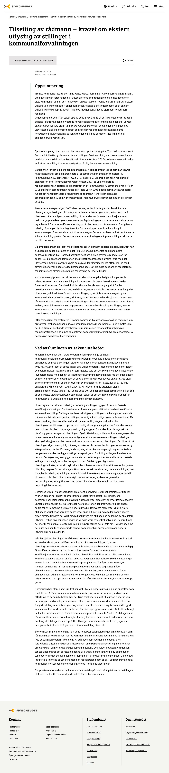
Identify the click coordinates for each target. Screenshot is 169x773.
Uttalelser (22, 17)
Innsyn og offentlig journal (98, 744)
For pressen (92, 757)
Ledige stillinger (93, 738)
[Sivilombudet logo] (18, 6)
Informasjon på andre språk (138, 744)
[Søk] (145, 6)
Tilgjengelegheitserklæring (137, 732)
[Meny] (159, 6)
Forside (12, 17)
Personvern (130, 726)
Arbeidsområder (94, 732)
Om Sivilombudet (94, 726)
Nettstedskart (131, 738)
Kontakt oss (92, 750)
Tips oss (90, 763)
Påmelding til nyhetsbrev (136, 750)
